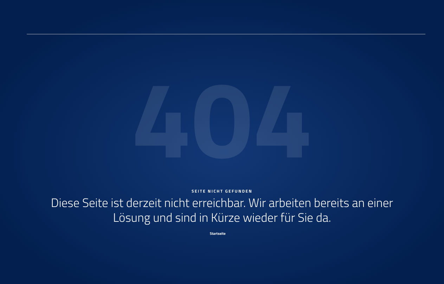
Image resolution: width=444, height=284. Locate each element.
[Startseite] (222, 233)
